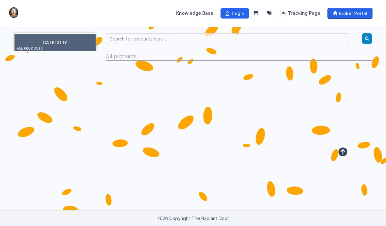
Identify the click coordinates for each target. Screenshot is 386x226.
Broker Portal (350, 13)
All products (29, 48)
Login (235, 13)
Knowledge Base (194, 13)
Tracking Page (300, 13)
